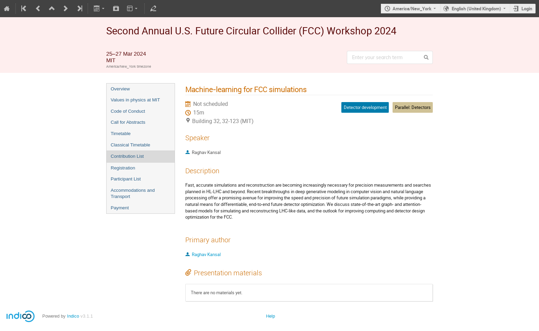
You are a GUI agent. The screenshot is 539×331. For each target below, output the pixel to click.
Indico (73, 316)
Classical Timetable (130, 144)
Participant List (126, 178)
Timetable (121, 133)
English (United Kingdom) (476, 8)
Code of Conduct (128, 111)
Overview (120, 88)
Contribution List (127, 156)
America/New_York (412, 8)
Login (526, 8)
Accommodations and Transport (133, 193)
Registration (123, 167)
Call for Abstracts (128, 122)
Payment (120, 207)
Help (270, 316)
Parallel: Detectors (413, 107)
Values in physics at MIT (135, 99)
